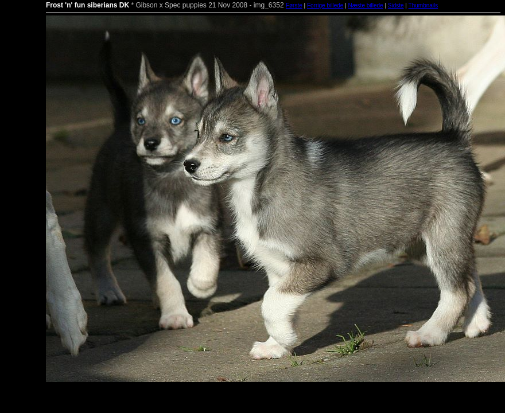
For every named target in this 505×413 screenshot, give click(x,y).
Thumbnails (423, 5)
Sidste (396, 5)
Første (294, 5)
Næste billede (365, 5)
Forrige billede (325, 5)
